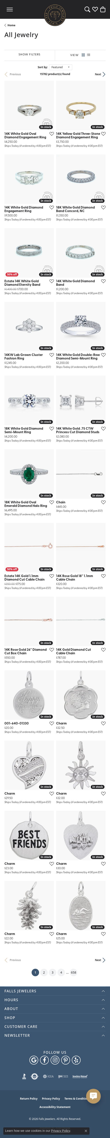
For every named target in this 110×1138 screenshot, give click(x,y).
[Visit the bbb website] (24, 1076)
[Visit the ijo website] (63, 1076)
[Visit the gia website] (48, 1076)
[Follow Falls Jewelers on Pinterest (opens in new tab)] (65, 1060)
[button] (87, 9)
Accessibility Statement (55, 1107)
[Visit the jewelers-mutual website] (80, 1076)
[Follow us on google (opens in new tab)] (33, 1060)
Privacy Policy (51, 1098)
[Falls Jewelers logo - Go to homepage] (55, 15)
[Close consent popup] (86, 1131)
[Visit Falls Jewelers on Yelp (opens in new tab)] (76, 1060)
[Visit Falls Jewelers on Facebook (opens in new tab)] (44, 1060)
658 (73, 972)
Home (11, 25)
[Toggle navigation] (9, 9)
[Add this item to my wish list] (50, 133)
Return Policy (29, 1098)
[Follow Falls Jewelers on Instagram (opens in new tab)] (55, 1060)
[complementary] (100, 1128)
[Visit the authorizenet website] (34, 1076)
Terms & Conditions (77, 1098)
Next (98, 74)
